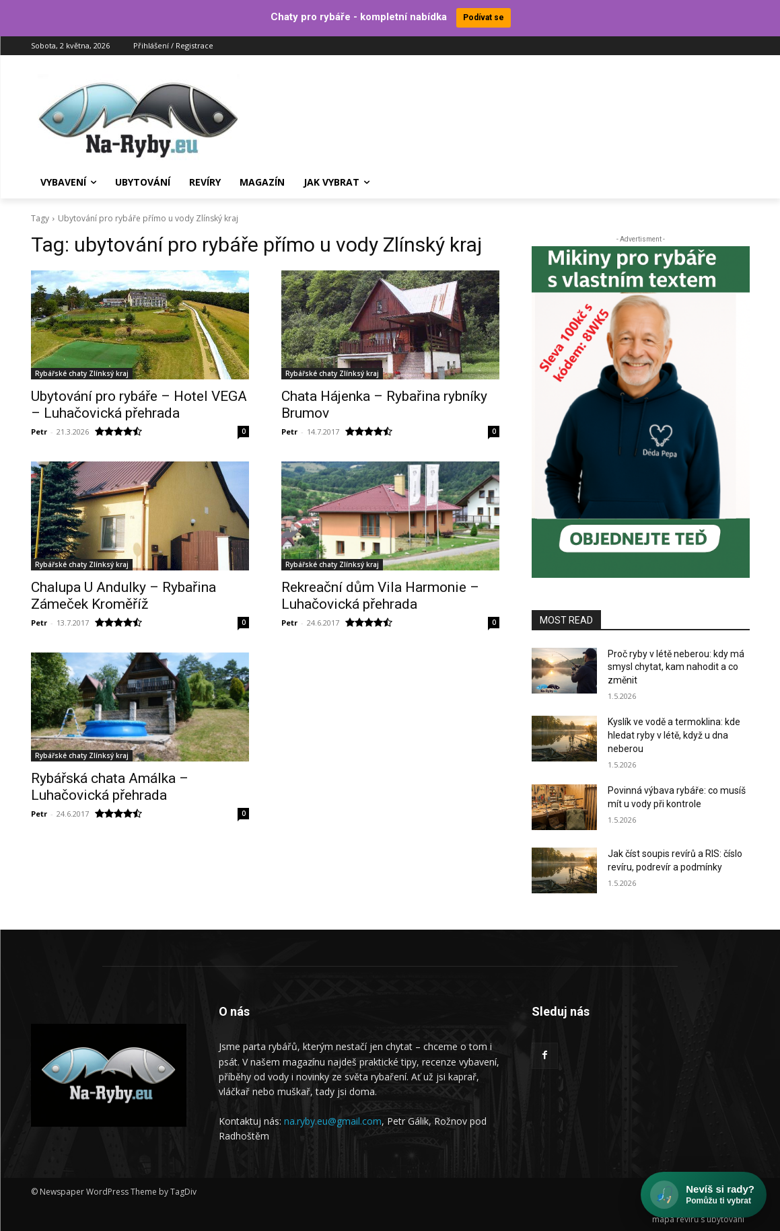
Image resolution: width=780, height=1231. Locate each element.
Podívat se (483, 17)
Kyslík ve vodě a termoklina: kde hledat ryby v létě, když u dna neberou (674, 734)
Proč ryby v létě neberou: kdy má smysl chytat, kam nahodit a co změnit (676, 666)
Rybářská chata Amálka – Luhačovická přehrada (109, 786)
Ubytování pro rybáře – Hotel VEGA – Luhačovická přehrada (139, 404)
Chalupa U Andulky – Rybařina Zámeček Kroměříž (123, 595)
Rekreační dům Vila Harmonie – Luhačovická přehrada (380, 595)
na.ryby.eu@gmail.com (333, 1120)
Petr (39, 431)
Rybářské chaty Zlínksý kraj (82, 373)
